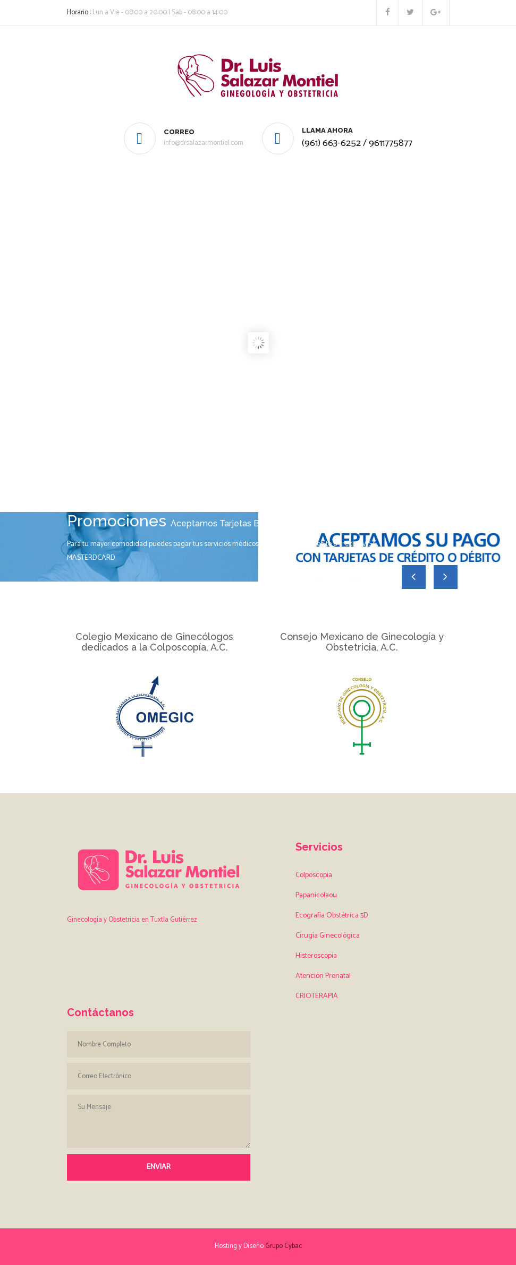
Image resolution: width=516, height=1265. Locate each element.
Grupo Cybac (283, 1246)
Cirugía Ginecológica (327, 936)
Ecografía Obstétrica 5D (331, 915)
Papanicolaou (316, 895)
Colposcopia (313, 875)
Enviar (159, 1167)
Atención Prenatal (323, 976)
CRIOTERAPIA (316, 996)
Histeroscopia (316, 956)
